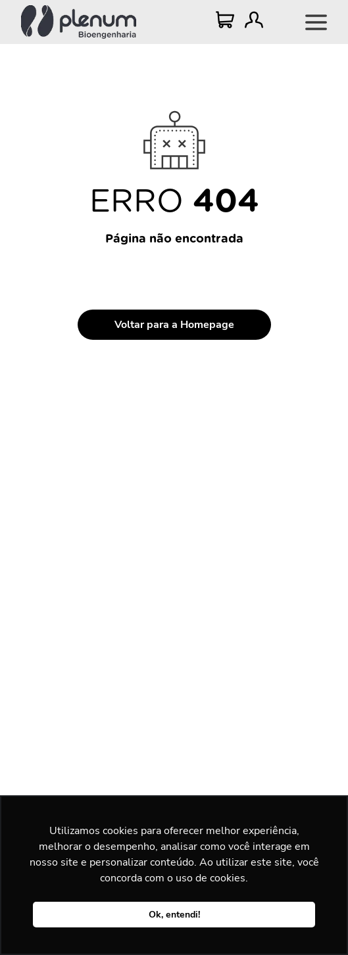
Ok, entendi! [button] (174, 914)
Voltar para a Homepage (174, 324)
